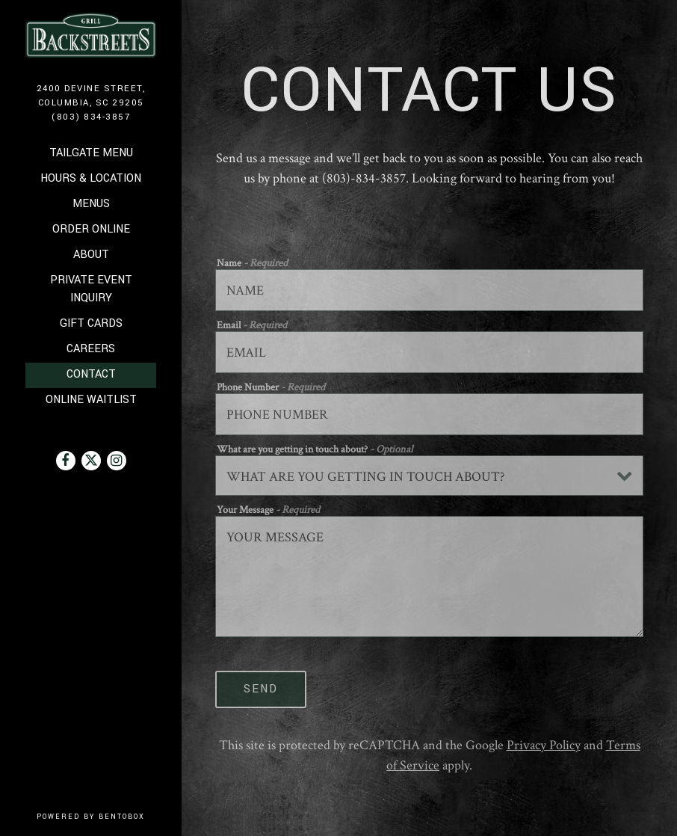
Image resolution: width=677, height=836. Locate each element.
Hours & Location (90, 178)
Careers (91, 349)
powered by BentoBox (109, 816)
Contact (91, 374)
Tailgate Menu (91, 153)
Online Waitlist (92, 399)
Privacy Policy (544, 745)
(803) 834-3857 (91, 117)
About (91, 254)
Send (261, 689)
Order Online (92, 228)
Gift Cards (92, 322)
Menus (91, 204)
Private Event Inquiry (91, 289)
